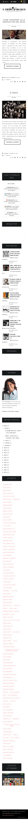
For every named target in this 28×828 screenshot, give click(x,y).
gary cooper (7, 633)
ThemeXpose (8, 820)
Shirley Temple (8, 538)
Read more (15, 261)
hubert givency (8, 651)
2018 (5, 465)
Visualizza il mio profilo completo (10, 411)
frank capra (7, 627)
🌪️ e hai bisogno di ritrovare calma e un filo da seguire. (11, 189)
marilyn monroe (8, 690)
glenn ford (7, 636)
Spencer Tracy (7, 541)
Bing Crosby (7, 490)
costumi (15, 591)
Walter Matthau (9, 544)
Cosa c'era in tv (8, 493)
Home (13, 2)
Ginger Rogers (7, 505)
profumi (6, 710)
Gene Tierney (7, 502)
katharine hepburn (9, 682)
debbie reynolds (8, 597)
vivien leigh (7, 752)
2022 (5, 455)
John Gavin (6, 517)
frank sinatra (7, 630)
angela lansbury (8, 550)
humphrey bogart (9, 654)
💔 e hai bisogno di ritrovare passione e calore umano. (11, 202)
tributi (15, 743)
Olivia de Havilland (9, 532)
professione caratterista (11, 706)
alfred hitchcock (9, 547)
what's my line (8, 758)
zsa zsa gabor (7, 767)
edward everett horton (11, 615)
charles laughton (9, 576)
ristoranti (6, 715)
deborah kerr (7, 600)
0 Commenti (11, 262)
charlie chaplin (8, 579)
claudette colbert (9, 585)
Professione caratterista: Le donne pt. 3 (15, 336)
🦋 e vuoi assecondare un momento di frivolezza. (12, 214)
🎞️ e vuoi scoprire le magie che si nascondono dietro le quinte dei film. (12, 208)
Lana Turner (7, 520)
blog (14, 26)
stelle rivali (7, 738)
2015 (5, 472)
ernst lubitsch (8, 621)
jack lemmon (7, 664)
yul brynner (7, 764)
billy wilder (7, 562)
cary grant (6, 570)
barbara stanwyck (9, 559)
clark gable (7, 582)
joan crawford (8, 670)
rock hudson (7, 724)
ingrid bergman (8, 661)
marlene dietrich (9, 693)
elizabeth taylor (8, 618)
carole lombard (8, 567)
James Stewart (8, 511)
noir (4, 702)
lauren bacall (8, 685)
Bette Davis (7, 487)
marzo (7, 440)
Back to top (22, 826)
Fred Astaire (7, 499)
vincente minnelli (9, 749)
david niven (7, 594)
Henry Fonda (7, 508)
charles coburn (8, 573)
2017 (5, 467)
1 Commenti (11, 276)
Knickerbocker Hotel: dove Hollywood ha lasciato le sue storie (15, 308)
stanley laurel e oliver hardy (11, 734)
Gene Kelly (16, 499)
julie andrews (7, 679)
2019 (5, 462)
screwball (15, 727)
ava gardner (7, 556)
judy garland (7, 676)
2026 (5, 426)
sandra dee (6, 727)
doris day (6, 609)
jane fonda (6, 667)
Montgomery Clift (9, 529)
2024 (5, 450)
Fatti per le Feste (8, 496)
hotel (15, 648)
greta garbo (7, 648)
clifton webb (7, 588)
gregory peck (7, 645)
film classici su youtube (11, 624)
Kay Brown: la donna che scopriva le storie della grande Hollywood (15, 281)
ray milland (7, 713)
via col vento (15, 746)
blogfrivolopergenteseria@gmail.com (8, 824)
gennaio (7, 445)
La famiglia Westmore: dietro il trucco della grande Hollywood (15, 253)
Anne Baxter (7, 484)
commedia (6, 591)
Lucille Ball (7, 526)
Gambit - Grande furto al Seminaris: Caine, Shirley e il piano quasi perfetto (15, 267)
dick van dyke (7, 603)
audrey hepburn (8, 553)
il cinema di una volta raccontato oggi (11, 657)
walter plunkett (9, 755)
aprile (6, 428)
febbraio (7, 443)
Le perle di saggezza (9, 523)
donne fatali (7, 606)
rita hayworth (8, 718)
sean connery (7, 730)
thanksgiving (7, 740)
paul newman (12, 702)
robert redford (8, 721)
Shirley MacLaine (8, 535)
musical (5, 699)
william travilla (8, 761)
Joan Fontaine (8, 514)
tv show (6, 746)
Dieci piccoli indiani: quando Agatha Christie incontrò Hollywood (15, 294)
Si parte (14, 93)
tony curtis (7, 743)
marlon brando (8, 696)
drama (13, 609)
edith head (6, 612)
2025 (5, 448)
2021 (5, 458)
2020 (5, 460)
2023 (5, 453)
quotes (13, 710)
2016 (5, 470)
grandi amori (7, 642)
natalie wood (15, 699)
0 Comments (7, 79)
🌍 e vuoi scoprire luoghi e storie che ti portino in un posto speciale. (11, 195)
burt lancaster (8, 565)
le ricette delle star (10, 687)
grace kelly (7, 639)
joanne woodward (9, 673)
